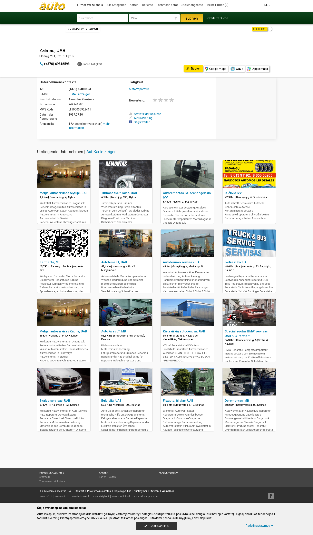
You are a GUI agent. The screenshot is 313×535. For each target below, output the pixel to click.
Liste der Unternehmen (82, 29)
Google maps (215, 69)
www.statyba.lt (101, 496)
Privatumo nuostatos (99, 491)
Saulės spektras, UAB (60, 491)
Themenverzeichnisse (52, 481)
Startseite (44, 477)
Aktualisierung (141, 118)
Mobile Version (168, 472)
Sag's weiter (139, 122)
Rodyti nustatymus (259, 525)
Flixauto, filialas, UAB (178, 400)
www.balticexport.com (146, 496)
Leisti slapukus (156, 526)
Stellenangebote (192, 5)
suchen (192, 18)
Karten (134, 5)
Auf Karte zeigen (101, 151)
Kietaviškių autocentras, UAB (184, 331)
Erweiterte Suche (217, 18)
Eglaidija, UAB (111, 400)
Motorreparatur (139, 89)
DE (267, 5)
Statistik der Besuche (145, 114)
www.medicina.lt (121, 496)
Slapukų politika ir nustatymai (130, 491)
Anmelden (168, 491)
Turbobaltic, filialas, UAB (119, 193)
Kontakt (80, 491)
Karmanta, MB (50, 262)
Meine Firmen (217, 5)
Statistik (154, 491)
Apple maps (257, 69)
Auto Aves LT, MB (113, 331)
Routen (112, 477)
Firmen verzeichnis (90, 5)
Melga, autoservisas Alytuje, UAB (64, 193)
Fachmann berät (167, 5)
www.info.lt (46, 496)
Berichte (147, 5)
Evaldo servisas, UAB (55, 400)
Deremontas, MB (237, 400)
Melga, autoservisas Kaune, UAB (63, 331)
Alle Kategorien (116, 5)
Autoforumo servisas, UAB (182, 262)
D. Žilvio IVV (233, 193)
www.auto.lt (61, 496)
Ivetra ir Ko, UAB (236, 262)
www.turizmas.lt (80, 496)
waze (236, 68)
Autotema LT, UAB (114, 262)
